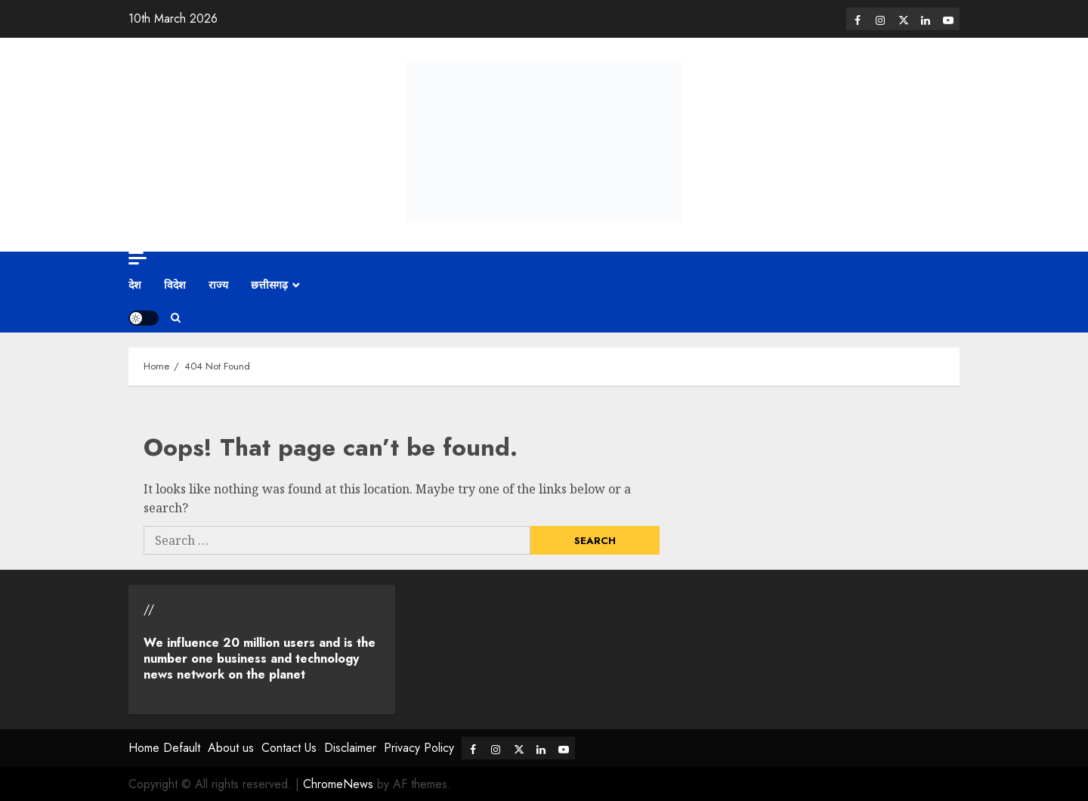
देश (134, 284)
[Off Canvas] (137, 258)
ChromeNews (338, 784)
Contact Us (289, 747)
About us (231, 747)
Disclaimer (350, 747)
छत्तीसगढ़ (269, 284)
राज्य (218, 284)
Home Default (164, 747)
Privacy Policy (419, 747)
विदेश (175, 284)
